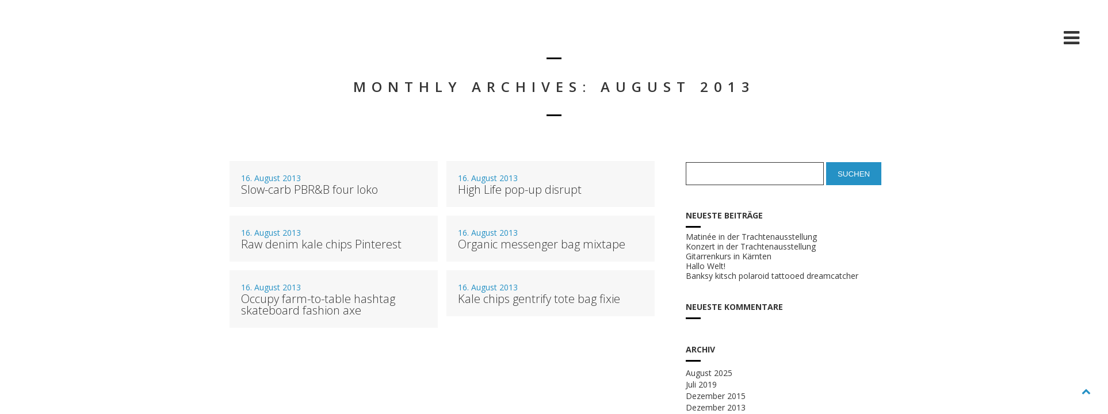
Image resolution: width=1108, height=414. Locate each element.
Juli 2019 (701, 384)
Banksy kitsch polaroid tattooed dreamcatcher (772, 276)
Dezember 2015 (716, 395)
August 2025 (709, 372)
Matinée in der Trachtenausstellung (751, 236)
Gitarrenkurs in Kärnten (728, 256)
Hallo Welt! (705, 266)
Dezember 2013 (716, 407)
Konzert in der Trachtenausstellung (751, 246)
